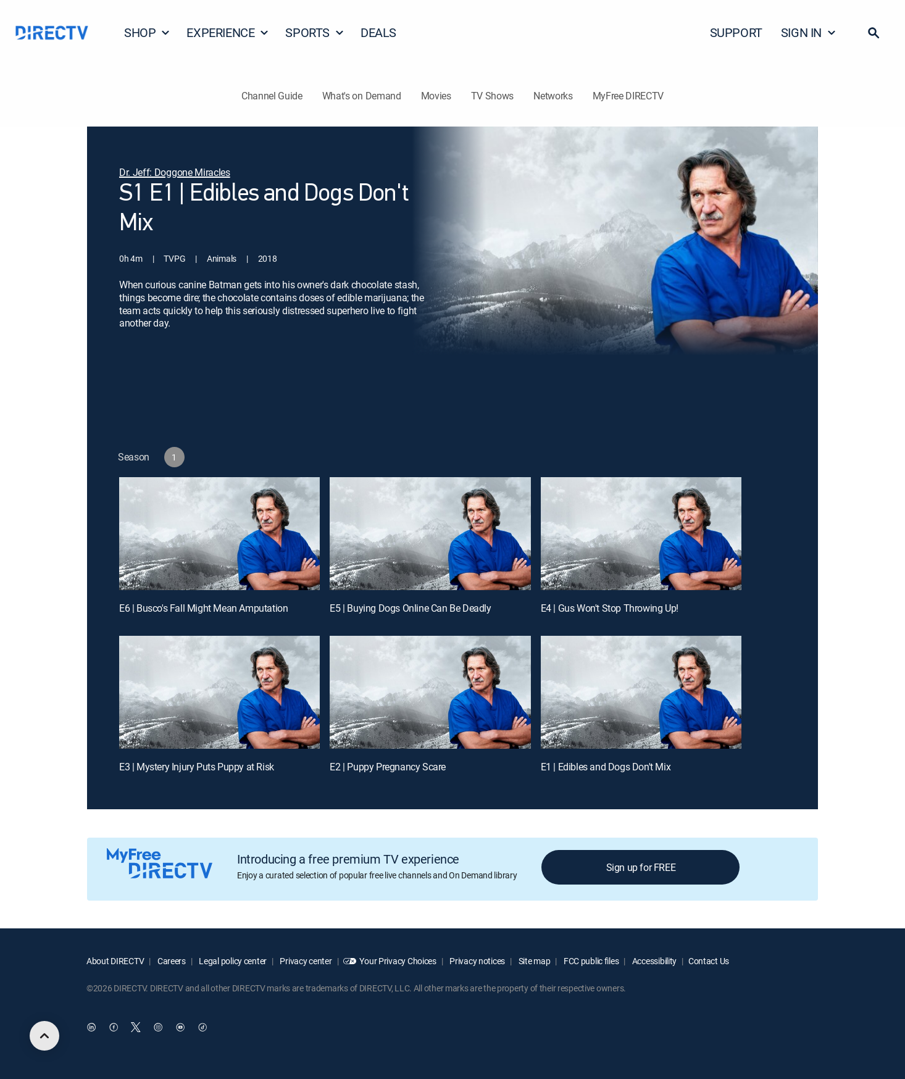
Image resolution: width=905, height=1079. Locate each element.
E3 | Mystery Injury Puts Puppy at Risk (196, 766)
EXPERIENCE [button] (227, 32)
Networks (552, 95)
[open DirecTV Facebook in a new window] (114, 1028)
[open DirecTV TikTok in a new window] (202, 1028)
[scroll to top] (44, 1035)
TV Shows (492, 95)
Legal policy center (232, 961)
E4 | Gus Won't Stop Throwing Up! (609, 608)
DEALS (378, 32)
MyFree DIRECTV (628, 95)
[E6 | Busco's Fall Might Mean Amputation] (219, 533)
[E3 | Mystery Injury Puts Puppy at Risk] (219, 692)
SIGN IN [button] (808, 32)
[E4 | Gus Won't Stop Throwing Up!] (641, 533)
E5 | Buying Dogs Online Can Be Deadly (410, 608)
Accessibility (653, 961)
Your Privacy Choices (397, 961)
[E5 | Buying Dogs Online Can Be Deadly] (430, 533)
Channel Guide (271, 95)
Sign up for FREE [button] (641, 867)
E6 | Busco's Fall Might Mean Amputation (203, 608)
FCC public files (590, 961)
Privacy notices (477, 961)
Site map (533, 961)
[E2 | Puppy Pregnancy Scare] (430, 692)
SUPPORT (736, 32)
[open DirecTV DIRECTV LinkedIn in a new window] (91, 1028)
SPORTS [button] (314, 32)
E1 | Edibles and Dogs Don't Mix (606, 766)
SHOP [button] (147, 32)
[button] (873, 32)
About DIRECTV (115, 961)
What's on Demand (361, 95)
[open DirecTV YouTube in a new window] (180, 1028)
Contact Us (708, 961)
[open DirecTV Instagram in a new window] (158, 1028)
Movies (436, 95)
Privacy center (305, 961)
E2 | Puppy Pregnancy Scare (388, 766)
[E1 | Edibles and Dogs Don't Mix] (641, 692)
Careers (171, 961)
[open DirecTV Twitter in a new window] (136, 1028)
